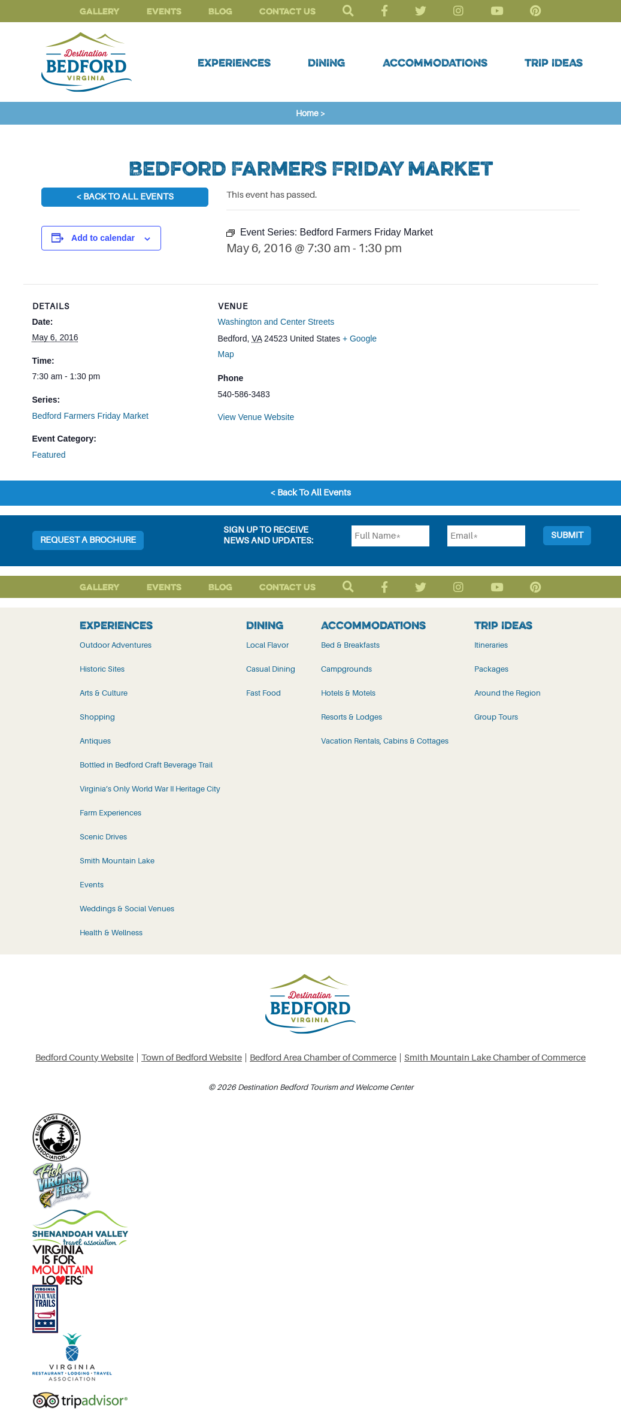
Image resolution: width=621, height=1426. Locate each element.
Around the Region (507, 692)
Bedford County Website (84, 1058)
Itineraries (491, 645)
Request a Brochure (88, 540)
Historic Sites (102, 668)
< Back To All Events (125, 197)
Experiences (234, 62)
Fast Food (263, 692)
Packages (491, 668)
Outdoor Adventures (116, 645)
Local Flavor (267, 645)
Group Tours (496, 716)
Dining (326, 62)
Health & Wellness (111, 932)
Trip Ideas (554, 62)
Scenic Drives (103, 836)
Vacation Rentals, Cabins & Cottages (385, 740)
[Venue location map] (467, 367)
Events (164, 11)
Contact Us (287, 11)
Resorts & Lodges (351, 716)
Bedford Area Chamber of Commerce (323, 1058)
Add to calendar (103, 238)
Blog (220, 11)
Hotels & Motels (348, 692)
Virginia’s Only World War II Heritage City (150, 788)
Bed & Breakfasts (350, 645)
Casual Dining (270, 668)
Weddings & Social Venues (127, 908)
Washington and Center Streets (276, 322)
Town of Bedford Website (191, 1058)
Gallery (100, 11)
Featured (49, 455)
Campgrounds (346, 668)
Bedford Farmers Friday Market (90, 416)
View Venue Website (256, 417)
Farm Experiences (110, 812)
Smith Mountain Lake (117, 860)
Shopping (97, 716)
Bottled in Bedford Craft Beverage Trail (146, 764)
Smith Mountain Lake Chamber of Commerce (495, 1058)
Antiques (95, 740)
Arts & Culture (104, 692)
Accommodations (435, 62)
